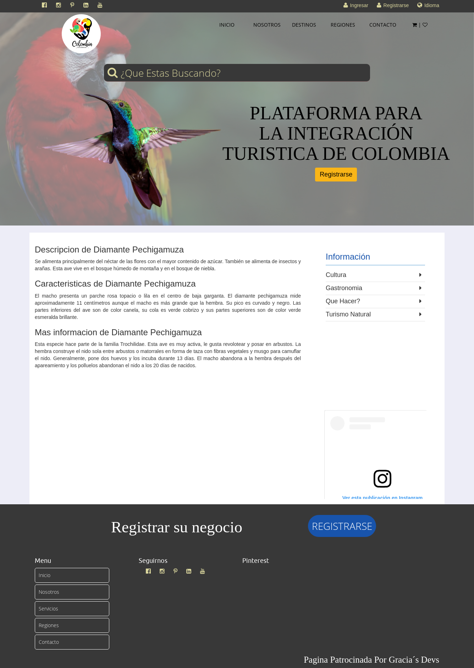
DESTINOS (304, 24)
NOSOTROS (267, 24)
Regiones (49, 625)
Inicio (44, 575)
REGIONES (343, 24)
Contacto (49, 642)
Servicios (48, 608)
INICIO (227, 24)
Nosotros (49, 591)
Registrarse (336, 174)
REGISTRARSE (342, 526)
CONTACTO (382, 24)
